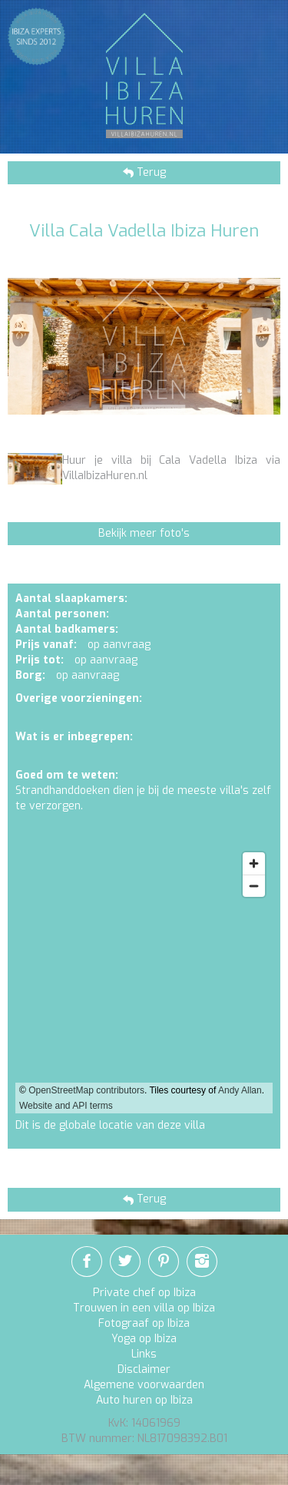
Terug (150, 172)
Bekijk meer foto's (144, 533)
